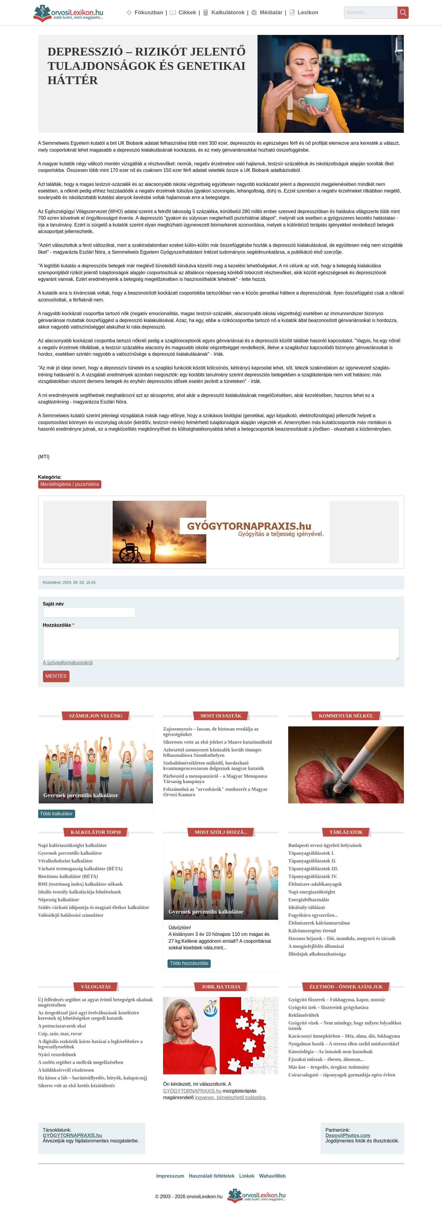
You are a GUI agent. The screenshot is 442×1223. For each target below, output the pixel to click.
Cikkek (187, 12)
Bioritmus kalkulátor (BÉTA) (68, 875)
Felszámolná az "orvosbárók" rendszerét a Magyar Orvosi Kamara (215, 791)
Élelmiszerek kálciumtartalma (319, 922)
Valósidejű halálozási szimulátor (71, 914)
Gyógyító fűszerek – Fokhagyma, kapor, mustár (336, 999)
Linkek (247, 1175)
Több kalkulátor (56, 812)
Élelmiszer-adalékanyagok (315, 883)
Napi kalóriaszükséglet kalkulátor (72, 844)
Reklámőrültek (303, 1014)
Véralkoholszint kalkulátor (65, 859)
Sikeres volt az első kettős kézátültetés (76, 1085)
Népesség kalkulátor (58, 898)
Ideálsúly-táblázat (306, 906)
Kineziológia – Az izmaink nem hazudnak (330, 1050)
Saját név (53, 603)
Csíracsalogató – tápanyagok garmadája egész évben (341, 1074)
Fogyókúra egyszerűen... (313, 914)
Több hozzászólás (189, 962)
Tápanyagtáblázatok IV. (312, 875)
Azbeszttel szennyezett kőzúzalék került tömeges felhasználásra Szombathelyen (212, 751)
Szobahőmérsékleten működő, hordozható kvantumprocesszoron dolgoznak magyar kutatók (213, 765)
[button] (331, 84)
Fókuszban (149, 12)
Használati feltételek (212, 1175)
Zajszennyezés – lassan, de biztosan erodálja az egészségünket (210, 731)
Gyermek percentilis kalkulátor (81, 794)
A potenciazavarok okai (62, 1025)
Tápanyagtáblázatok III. (313, 867)
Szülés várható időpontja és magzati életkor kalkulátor (93, 906)
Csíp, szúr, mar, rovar (60, 1033)
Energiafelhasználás (308, 898)
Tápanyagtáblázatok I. (311, 852)
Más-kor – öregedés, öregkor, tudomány (328, 1066)
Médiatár (271, 12)
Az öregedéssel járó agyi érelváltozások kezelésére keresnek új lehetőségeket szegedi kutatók (88, 1015)
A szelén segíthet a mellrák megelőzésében (80, 1061)
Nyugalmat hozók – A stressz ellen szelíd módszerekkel (343, 1043)
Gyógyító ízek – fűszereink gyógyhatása (328, 1006)
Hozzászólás (57, 625)
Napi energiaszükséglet (311, 891)
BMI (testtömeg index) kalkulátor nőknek (80, 883)
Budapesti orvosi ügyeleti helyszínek (325, 844)
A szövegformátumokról (68, 662)
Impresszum (170, 1175)
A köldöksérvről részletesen (66, 1069)
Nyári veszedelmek (57, 1053)
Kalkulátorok (227, 12)
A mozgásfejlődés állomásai (316, 945)
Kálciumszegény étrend (312, 929)
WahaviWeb (272, 1175)
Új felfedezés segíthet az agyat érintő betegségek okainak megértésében (95, 1001)
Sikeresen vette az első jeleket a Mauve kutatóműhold (217, 741)
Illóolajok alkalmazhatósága (316, 953)
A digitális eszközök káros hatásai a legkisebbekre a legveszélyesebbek (90, 1043)
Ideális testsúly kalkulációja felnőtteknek (79, 891)
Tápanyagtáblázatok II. (312, 859)
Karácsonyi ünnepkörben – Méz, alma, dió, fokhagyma (344, 1035)
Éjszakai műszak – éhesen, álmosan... (326, 1058)
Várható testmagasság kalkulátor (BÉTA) (80, 867)
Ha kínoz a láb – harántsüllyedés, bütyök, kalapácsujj (92, 1077)
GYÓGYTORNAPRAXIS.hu (192, 1090)
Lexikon (308, 12)
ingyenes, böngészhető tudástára (230, 1096)
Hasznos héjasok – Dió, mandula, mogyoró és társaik (342, 937)
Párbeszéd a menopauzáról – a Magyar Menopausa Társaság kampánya (215, 778)
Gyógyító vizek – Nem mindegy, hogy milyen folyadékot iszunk (344, 1025)
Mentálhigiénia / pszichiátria (70, 484)
